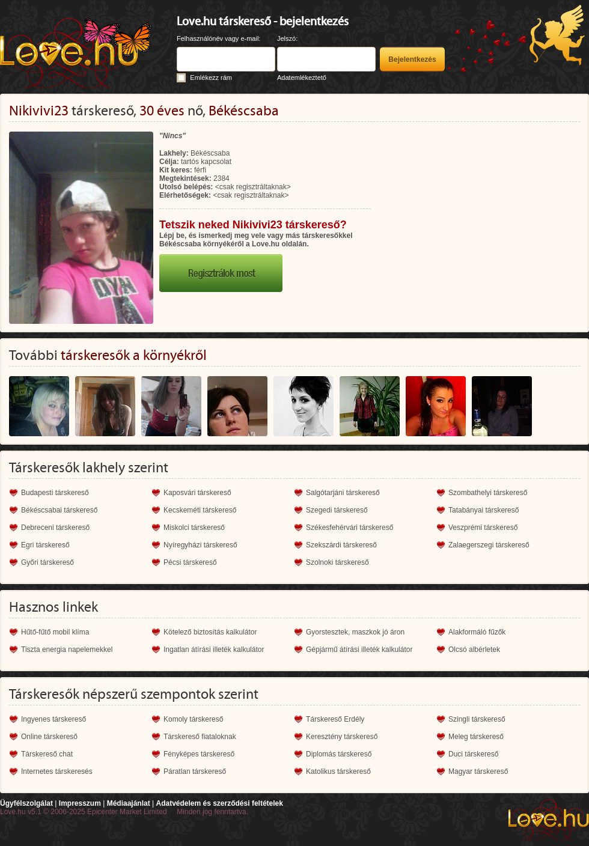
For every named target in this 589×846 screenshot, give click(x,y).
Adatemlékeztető (301, 77)
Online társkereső (49, 736)
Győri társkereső (47, 562)
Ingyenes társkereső (53, 719)
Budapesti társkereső (55, 492)
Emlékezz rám (211, 77)
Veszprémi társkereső (482, 527)
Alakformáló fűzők (476, 632)
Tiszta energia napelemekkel (66, 649)
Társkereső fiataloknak (199, 736)
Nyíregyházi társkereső (200, 545)
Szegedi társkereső (337, 510)
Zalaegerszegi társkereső (488, 545)
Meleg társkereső (476, 736)
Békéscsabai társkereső (59, 510)
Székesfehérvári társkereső (349, 527)
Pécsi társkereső (190, 562)
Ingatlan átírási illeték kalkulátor (213, 649)
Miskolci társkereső (194, 527)
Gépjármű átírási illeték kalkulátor (359, 649)
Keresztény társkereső (341, 736)
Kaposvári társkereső (197, 492)
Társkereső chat (47, 754)
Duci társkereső (473, 754)
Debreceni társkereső (55, 527)
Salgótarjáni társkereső (343, 492)
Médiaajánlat (128, 803)
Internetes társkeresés (57, 771)
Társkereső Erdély (335, 719)
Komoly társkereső (193, 719)
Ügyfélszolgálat (26, 803)
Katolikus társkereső (338, 771)
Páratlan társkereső (194, 771)
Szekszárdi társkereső (341, 545)
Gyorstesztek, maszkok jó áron (355, 632)
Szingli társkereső (476, 719)
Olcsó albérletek (474, 649)
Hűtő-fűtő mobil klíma (55, 632)
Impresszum (80, 803)
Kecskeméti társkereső (199, 510)
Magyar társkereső (478, 771)
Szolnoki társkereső (337, 562)
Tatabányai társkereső (483, 510)
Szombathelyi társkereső (487, 492)
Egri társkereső (45, 545)
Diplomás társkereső (338, 754)
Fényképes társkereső (198, 754)
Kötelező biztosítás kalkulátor (210, 632)
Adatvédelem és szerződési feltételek (219, 803)
